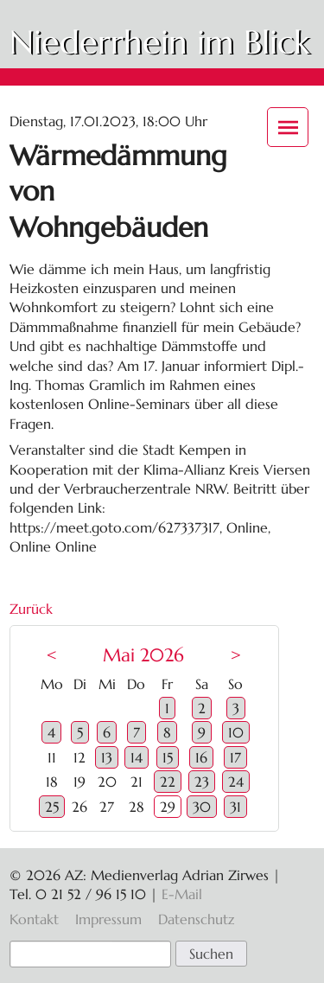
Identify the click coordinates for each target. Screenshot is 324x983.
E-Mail (182, 894)
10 (236, 732)
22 (167, 781)
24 (236, 781)
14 (136, 757)
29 (167, 806)
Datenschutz (196, 919)
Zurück (31, 608)
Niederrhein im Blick (159, 42)
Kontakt (34, 919)
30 (202, 806)
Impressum (108, 919)
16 (201, 757)
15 (167, 757)
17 (235, 757)
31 (235, 806)
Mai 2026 (143, 655)
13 (106, 757)
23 (201, 781)
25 (52, 806)
